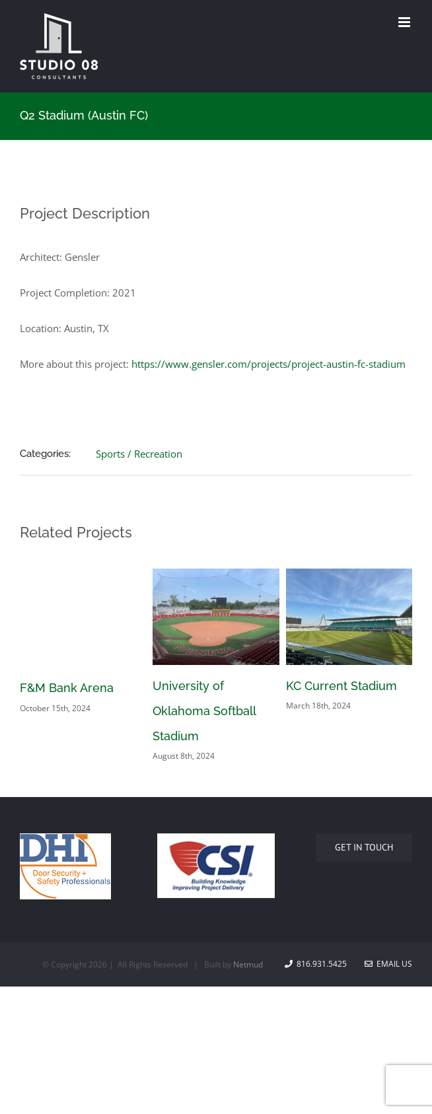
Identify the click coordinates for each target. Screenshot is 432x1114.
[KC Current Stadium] (349, 575)
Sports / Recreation (139, 453)
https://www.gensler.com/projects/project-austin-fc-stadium (268, 363)
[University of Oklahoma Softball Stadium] (216, 575)
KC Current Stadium (341, 686)
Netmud (248, 964)
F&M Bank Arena (67, 688)
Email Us (388, 963)
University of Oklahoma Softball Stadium (204, 711)
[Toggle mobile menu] (405, 22)
